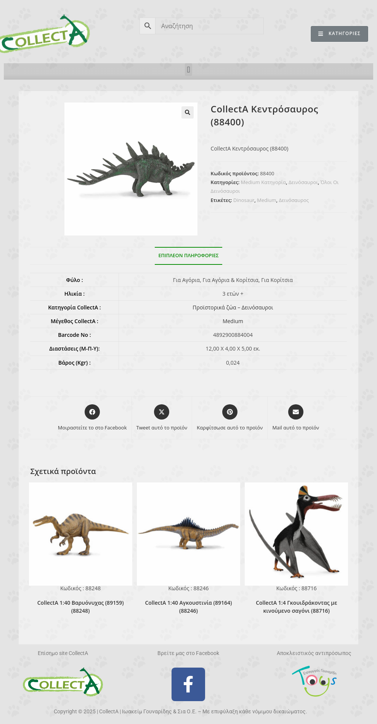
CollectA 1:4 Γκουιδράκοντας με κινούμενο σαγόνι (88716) (296, 606)
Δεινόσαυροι (303, 182)
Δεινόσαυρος (294, 200)
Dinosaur (243, 200)
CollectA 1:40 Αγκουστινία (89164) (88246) (188, 606)
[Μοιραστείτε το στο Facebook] (92, 418)
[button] (188, 69)
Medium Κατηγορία (263, 182)
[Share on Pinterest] (230, 418)
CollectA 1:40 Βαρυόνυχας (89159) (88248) (80, 606)
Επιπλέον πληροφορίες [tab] (189, 255)
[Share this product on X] (162, 418)
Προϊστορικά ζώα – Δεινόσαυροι (233, 307)
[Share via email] (295, 418)
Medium (266, 200)
